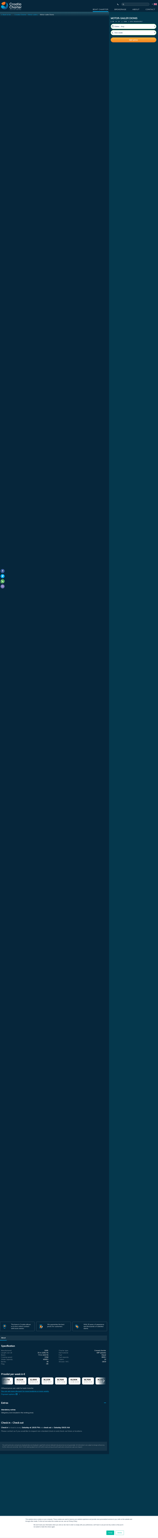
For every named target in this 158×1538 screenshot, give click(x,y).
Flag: (3, 1364)
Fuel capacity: (64, 1357)
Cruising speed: (6, 1357)
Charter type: (63, 1350)
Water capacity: (7, 1359)
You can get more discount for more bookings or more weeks (25, 1391)
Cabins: (61, 1359)
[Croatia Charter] (11, 6)
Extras (4, 1402)
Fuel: (60, 1355)
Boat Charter (100, 9)
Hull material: (63, 1353)
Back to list (7, 15)
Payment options (11, 1394)
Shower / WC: (64, 1362)
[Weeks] (133, 32)
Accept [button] (110, 1533)
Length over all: (6, 1353)
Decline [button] (119, 1533)
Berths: (3, 1362)
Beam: (3, 1355)
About (135, 9)
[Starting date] (133, 26)
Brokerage (120, 9)
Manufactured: (6, 1350)
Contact (150, 9)
